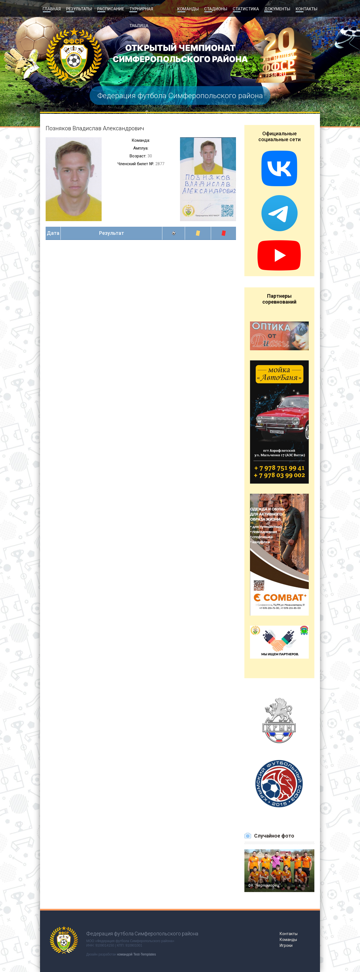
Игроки (286, 945)
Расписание (110, 9)
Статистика (245, 9)
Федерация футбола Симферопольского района (180, 95)
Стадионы (216, 9)
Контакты (306, 9)
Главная (51, 9)
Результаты (79, 9)
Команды (188, 9)
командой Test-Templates (136, 954)
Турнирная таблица (151, 9)
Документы (276, 9)
